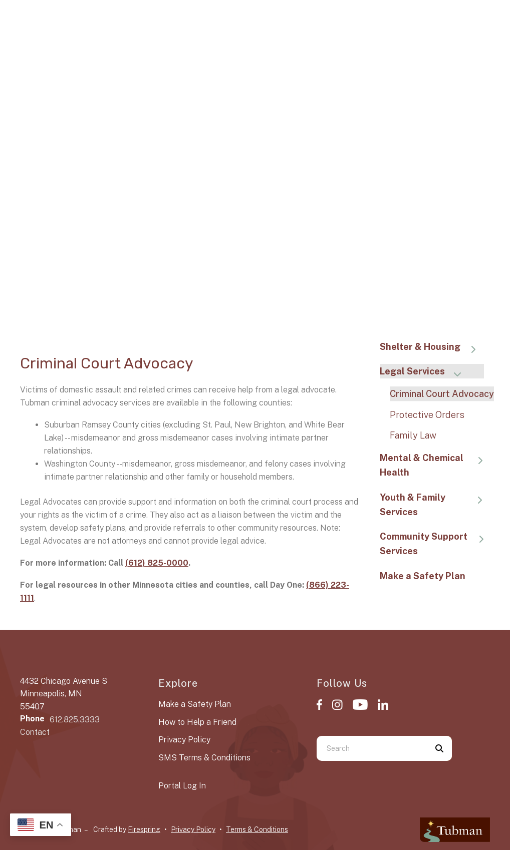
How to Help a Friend (197, 722)
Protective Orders (427, 414)
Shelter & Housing (432, 347)
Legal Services (425, 372)
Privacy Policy (184, 739)
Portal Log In (182, 785)
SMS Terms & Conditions (204, 757)
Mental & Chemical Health (435, 465)
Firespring (144, 829)
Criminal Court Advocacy (442, 393)
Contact (35, 732)
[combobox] (372, 748)
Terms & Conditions (257, 829)
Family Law (413, 435)
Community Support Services (435, 543)
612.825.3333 (75, 719)
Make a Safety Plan (422, 576)
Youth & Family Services (435, 504)
